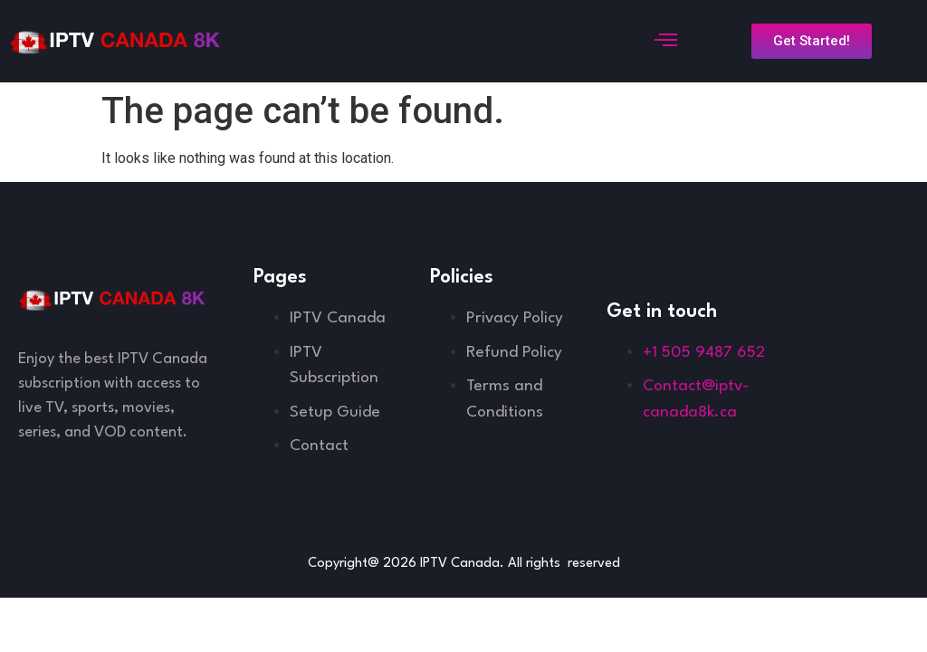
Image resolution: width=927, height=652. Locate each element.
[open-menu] (663, 41)
